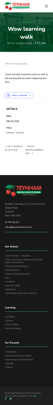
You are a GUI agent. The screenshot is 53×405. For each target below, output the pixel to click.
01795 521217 (12, 222)
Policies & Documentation (17, 273)
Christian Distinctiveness (17, 266)
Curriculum (10, 316)
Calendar (9, 363)
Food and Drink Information (18, 355)
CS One (32, 396)
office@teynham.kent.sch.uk (18, 227)
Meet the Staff (12, 285)
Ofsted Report (12, 270)
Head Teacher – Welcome (17, 255)
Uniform (9, 367)
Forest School (12, 324)
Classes (9, 320)
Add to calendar (19, 95)
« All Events (26, 22)
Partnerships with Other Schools (21, 293)
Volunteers (10, 289)
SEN (7, 277)
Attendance (11, 351)
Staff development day (35, 149)
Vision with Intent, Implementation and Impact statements (24, 261)
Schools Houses (13, 328)
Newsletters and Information (19, 359)
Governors (10, 281)
